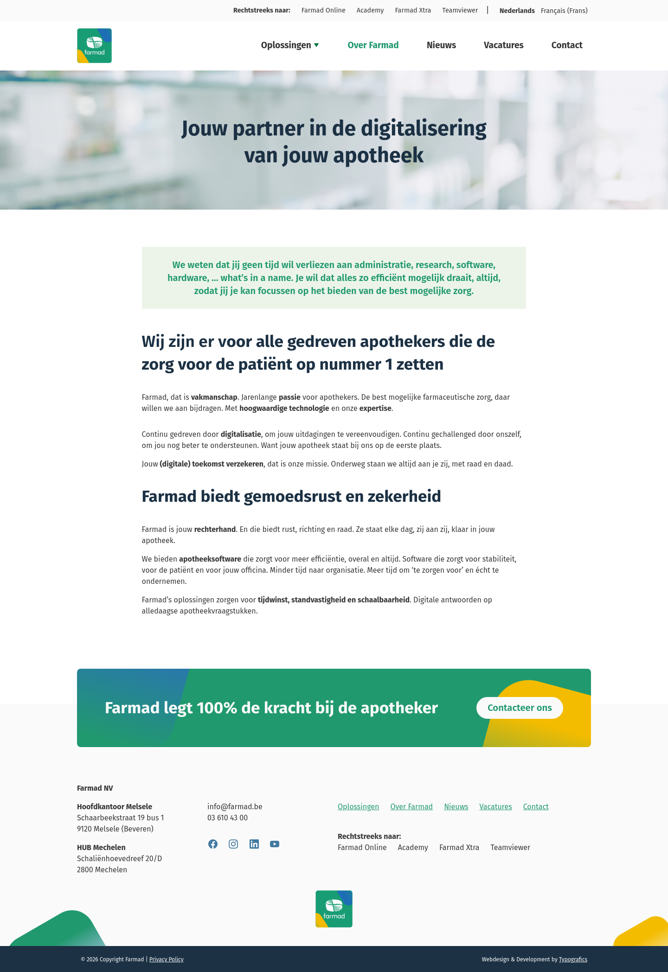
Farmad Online (324, 10)
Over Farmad (372, 45)
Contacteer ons (520, 707)
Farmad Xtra (413, 10)
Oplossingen (290, 45)
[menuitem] (517, 11)
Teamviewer (460, 10)
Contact (567, 45)
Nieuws (441, 45)
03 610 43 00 (227, 817)
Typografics (573, 959)
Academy (370, 10)
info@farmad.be (235, 806)
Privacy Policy (166, 959)
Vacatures (504, 45)
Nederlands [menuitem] (517, 11)
